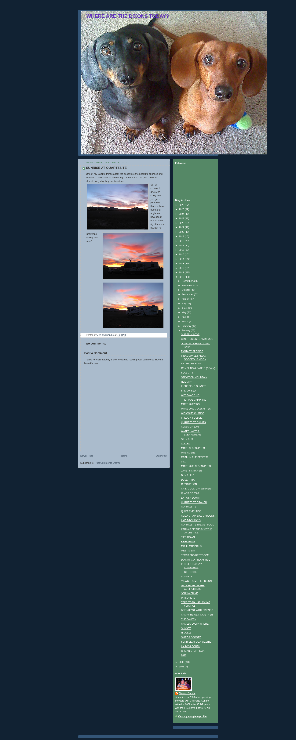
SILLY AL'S (187, 439)
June (185, 308)
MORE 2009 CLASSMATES (196, 408)
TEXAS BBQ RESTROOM (195, 555)
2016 (182, 250)
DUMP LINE (187, 475)
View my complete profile (192, 716)
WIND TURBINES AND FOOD (197, 339)
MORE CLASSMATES (193, 448)
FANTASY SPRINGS (192, 351)
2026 (182, 205)
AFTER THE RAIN (191, 363)
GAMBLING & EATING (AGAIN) (198, 368)
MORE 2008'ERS (190, 404)
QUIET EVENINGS (191, 511)
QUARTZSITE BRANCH (194, 502)
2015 (182, 254)
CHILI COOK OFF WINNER (196, 488)
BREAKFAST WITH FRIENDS (197, 610)
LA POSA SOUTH (190, 497)
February (187, 326)
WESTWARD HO (190, 395)
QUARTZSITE (188, 506)
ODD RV (185, 443)
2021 (182, 227)
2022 (182, 223)
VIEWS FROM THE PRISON (196, 581)
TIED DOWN (188, 537)
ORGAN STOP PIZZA (192, 651)
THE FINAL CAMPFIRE (193, 400)
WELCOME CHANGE (192, 413)
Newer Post (86, 456)
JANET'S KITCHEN (191, 470)
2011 (182, 272)
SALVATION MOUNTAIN (194, 377)
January (186, 330)
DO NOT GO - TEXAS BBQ (195, 559)
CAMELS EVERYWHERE (195, 624)
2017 (182, 245)
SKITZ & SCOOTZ (191, 637)
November (187, 285)
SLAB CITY (187, 372)
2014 (182, 259)
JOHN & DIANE (189, 593)
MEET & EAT (188, 550)
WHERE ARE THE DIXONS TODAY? (127, 16)
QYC (183, 461)
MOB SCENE (188, 452)
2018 (182, 241)
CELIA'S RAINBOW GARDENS (198, 515)
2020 (182, 232)
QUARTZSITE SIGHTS (193, 422)
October (186, 290)
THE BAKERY (188, 619)
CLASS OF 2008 (190, 426)
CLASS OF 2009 (190, 493)
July (184, 303)
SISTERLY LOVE (190, 334)
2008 (182, 666)
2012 (182, 268)
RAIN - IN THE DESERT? (194, 457)
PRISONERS (188, 598)
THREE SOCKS (189, 572)
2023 (182, 218)
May (184, 312)
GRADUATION (189, 484)
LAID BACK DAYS (191, 520)
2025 (182, 209)
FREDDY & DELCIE (192, 418)
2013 (182, 263)
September (188, 294)
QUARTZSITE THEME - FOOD (197, 524)
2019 (182, 236)
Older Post (161, 456)
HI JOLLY (186, 632)
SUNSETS (186, 576)
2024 (182, 214)
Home (124, 456)
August (186, 299)
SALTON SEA (188, 390)
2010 (182, 277)
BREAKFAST (188, 541)
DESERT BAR (188, 479)
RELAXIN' (186, 382)
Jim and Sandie (187, 693)
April (184, 317)
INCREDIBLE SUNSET (193, 386)
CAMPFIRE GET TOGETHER (197, 614)
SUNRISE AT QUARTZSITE (196, 642)
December (187, 281)
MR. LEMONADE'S (191, 546)
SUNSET (186, 628)
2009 (182, 662)
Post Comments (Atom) (107, 463)
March (185, 321)
